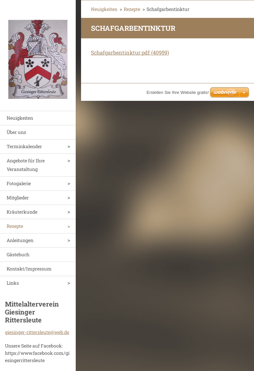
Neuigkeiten (20, 118)
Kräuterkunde (22, 212)
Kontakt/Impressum (29, 269)
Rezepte (15, 226)
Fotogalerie (19, 183)
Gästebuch (18, 254)
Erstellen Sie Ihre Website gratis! (178, 92)
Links (13, 283)
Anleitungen (20, 240)
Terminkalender (24, 146)
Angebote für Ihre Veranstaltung (26, 164)
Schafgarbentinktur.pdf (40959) (130, 52)
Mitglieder (18, 197)
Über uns (16, 132)
